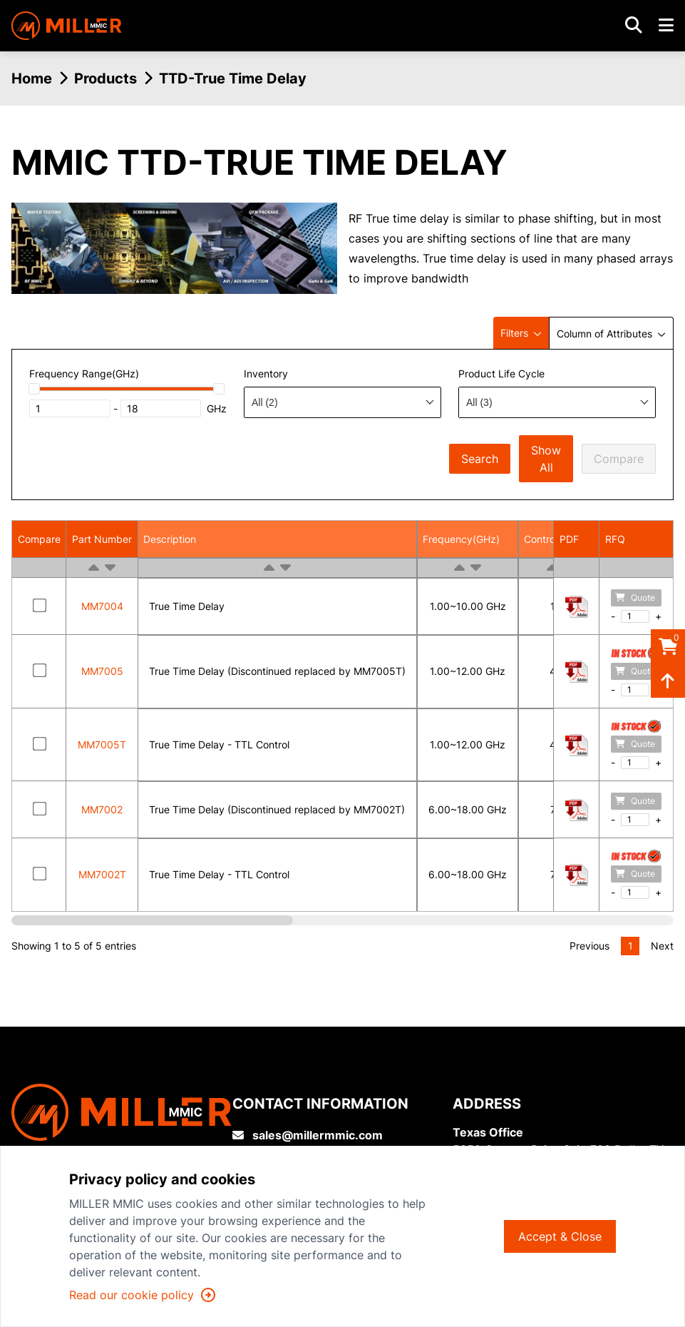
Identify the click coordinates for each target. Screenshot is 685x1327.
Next (662, 946)
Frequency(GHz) (461, 539)
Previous (589, 946)
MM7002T (102, 874)
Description (169, 539)
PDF (569, 539)
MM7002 (102, 809)
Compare (619, 459)
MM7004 (102, 606)
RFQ (615, 539)
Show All (546, 458)
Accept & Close (560, 1236)
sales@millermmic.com (307, 1135)
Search (479, 459)
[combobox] (342, 402)
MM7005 (102, 671)
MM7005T (102, 744)
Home (31, 78)
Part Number (102, 539)
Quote (635, 597)
